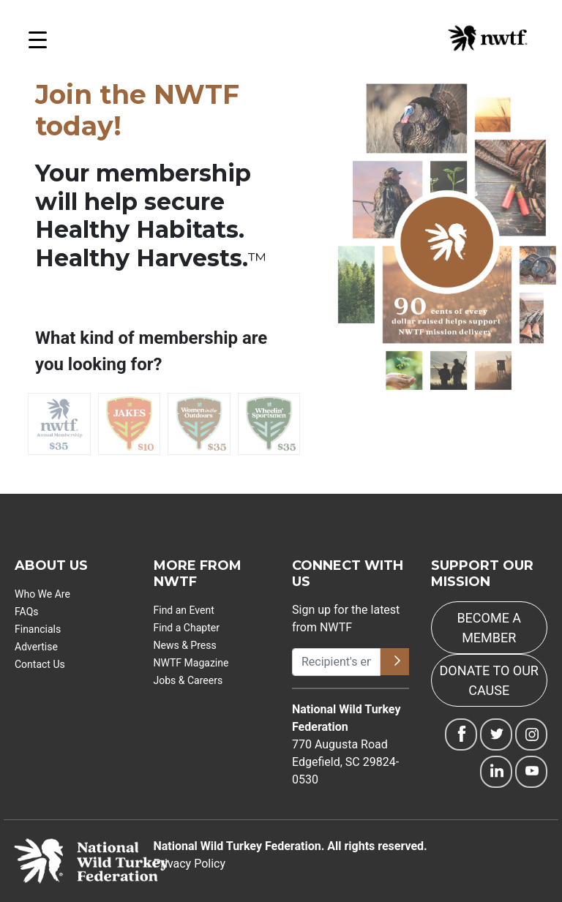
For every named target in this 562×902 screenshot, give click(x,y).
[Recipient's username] (336, 662)
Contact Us (40, 664)
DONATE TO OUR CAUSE (489, 680)
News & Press (185, 645)
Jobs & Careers (188, 680)
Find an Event (184, 610)
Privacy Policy (190, 864)
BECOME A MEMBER (489, 627)
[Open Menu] (38, 43)
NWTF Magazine (191, 663)
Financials (38, 629)
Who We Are (42, 594)
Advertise (36, 647)
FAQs (27, 611)
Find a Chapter (187, 628)
